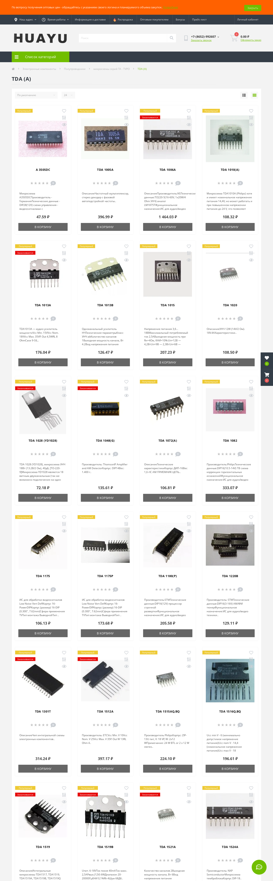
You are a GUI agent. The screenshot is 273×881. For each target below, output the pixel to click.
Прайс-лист (199, 18)
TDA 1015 (168, 304)
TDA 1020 (230, 304)
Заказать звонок (201, 39)
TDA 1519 (43, 846)
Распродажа (123, 18)
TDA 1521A (168, 846)
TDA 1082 (230, 439)
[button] (267, 377)
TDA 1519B (105, 846)
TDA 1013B (105, 304)
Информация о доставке (90, 18)
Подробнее (170, 7)
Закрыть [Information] (252, 7)
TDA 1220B (230, 575)
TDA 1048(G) (105, 439)
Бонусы (180, 18)
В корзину (43, 226)
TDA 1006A (168, 169)
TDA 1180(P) (167, 575)
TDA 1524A (230, 846)
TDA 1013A (43, 304)
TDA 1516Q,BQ (230, 710)
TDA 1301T (43, 710)
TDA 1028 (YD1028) (43, 439)
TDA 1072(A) (167, 439)
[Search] (171, 37)
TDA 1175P (105, 575)
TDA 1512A (105, 710)
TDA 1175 (43, 575)
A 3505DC (43, 169)
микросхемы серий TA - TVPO (111, 68)
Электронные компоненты (39, 68)
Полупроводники (75, 68)
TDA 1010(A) (230, 169)
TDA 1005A (105, 169)
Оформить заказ (251, 38)
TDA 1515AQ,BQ (168, 710)
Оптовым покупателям (154, 18)
